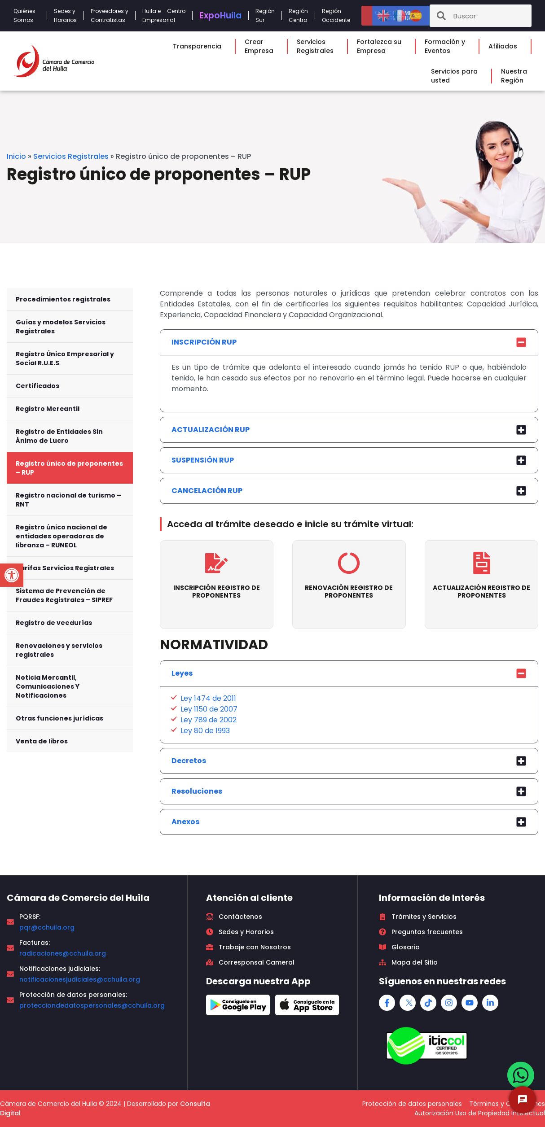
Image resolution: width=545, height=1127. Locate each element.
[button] (11, 575)
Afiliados (505, 46)
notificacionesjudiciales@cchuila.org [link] (79, 979)
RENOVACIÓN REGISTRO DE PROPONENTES (349, 591)
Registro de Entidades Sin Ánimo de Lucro (59, 436)
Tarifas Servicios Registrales (65, 568)
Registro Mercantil (47, 408)
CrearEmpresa (261, 46)
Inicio (16, 156)
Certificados (37, 385)
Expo (220, 15)
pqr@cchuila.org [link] (47, 927)
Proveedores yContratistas (109, 15)
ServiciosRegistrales (317, 46)
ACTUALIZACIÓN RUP (210, 429)
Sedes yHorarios (65, 15)
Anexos (185, 822)
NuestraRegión (516, 76)
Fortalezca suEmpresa (381, 46)
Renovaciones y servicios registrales (59, 650)
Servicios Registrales (71, 156)
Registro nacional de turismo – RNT (68, 500)
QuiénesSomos (26, 15)
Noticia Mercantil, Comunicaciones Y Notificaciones (47, 686)
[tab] (349, 342)
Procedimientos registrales (63, 299)
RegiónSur (265, 15)
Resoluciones (196, 791)
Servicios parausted (456, 76)
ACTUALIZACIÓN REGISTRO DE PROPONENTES (481, 591)
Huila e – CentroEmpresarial (163, 15)
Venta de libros (42, 741)
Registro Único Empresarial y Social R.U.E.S (65, 358)
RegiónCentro (298, 15)
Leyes (182, 673)
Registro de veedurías (54, 622)
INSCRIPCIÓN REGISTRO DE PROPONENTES (216, 591)
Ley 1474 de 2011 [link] (208, 698)
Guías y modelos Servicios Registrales (60, 327)
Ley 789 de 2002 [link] (208, 720)
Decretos (188, 761)
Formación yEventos (447, 46)
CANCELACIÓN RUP (206, 490)
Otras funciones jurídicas (59, 718)
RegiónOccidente (338, 15)
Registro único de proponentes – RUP (69, 468)
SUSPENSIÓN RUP (202, 460)
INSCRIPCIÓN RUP (204, 342)
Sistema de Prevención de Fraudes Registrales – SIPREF (64, 595)
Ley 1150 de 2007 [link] (208, 709)
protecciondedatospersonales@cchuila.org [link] (92, 1005)
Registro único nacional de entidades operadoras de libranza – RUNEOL (61, 536)
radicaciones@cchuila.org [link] (62, 953)
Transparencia (199, 46)
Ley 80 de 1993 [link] (205, 730)
